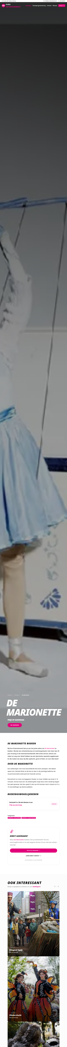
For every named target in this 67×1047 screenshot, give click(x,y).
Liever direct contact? (33, 855)
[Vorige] (55, 886)
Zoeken (61, 5)
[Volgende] (58, 886)
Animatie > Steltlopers (14, 817)
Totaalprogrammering (39, 5)
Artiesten (28, 5)
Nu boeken (15, 725)
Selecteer (54, 804)
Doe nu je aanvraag (33, 850)
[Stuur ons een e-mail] (50, 1)
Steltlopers (16, 695)
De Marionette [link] (25, 695)
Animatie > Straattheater (28, 817)
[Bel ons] (62, 1)
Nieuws (55, 5)
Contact (49, 5)
